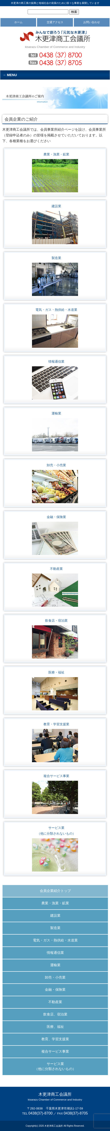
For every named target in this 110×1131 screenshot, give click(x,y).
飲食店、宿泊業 (55, 1014)
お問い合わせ (91, 22)
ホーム (18, 22)
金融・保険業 (56, 517)
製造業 (56, 258)
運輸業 (56, 413)
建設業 (56, 206)
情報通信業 (56, 361)
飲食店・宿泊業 (56, 620)
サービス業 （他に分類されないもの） (55, 1066)
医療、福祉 (55, 1027)
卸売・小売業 (56, 465)
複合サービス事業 (56, 776)
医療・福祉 (56, 672)
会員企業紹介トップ (55, 891)
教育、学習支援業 (55, 1039)
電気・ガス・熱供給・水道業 (56, 310)
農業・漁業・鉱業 (56, 154)
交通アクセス (55, 22)
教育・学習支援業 (56, 724)
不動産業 (56, 569)
